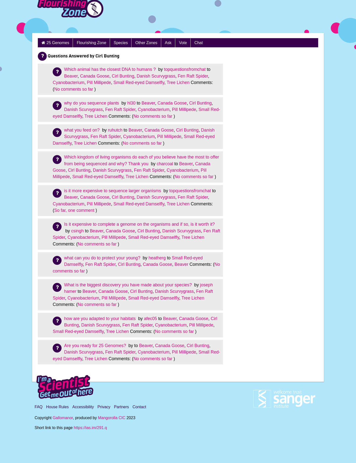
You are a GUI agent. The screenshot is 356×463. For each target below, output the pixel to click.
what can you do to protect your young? (102, 257)
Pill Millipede (99, 82)
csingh (77, 230)
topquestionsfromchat (184, 69)
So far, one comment (74, 210)
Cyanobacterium (68, 82)
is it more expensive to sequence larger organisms (113, 190)
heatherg (157, 257)
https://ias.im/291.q (90, 428)
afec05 (150, 318)
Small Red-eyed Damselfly (138, 82)
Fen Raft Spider (193, 76)
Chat (198, 43)
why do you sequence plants (92, 103)
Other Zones (146, 43)
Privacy (103, 407)
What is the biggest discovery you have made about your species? (128, 284)
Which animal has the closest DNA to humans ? (110, 69)
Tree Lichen (178, 82)
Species (121, 43)
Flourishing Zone (91, 43)
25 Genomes (57, 43)
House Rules (57, 407)
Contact (139, 407)
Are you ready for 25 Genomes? (95, 345)
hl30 (131, 103)
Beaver (71, 76)
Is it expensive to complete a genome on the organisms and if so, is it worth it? (139, 224)
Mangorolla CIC (111, 418)
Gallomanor (63, 418)
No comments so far (73, 89)
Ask (168, 43)
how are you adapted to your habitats (100, 318)
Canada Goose (94, 76)
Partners (121, 407)
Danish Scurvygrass (156, 76)
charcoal (165, 163)
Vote (183, 43)
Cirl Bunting (123, 76)
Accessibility (83, 407)
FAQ (39, 407)
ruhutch (115, 130)
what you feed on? (82, 130)
